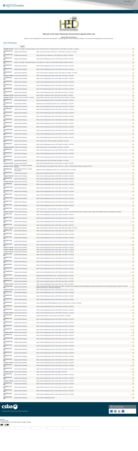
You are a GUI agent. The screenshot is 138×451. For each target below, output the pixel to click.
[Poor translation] (6, 424)
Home (125, 1)
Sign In (129, 1)
